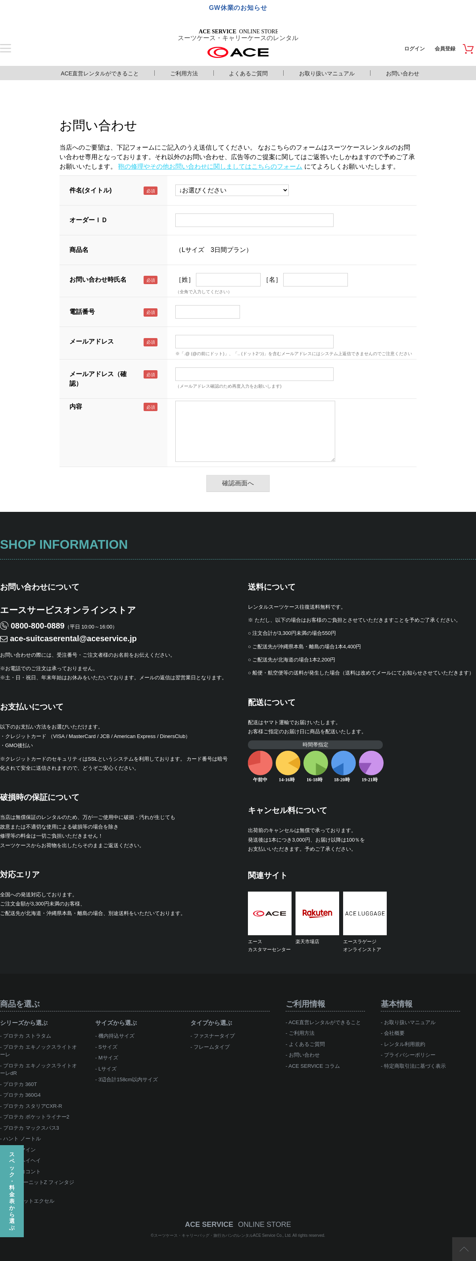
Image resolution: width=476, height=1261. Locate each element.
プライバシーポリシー (410, 1055)
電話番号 (82, 311)
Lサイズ (107, 1069)
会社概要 (394, 1033)
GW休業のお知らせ (238, 7)
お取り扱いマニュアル (327, 73)
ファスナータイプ (214, 1036)
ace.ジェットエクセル (28, 1201)
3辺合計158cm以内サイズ (128, 1079)
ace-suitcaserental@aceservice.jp (73, 638)
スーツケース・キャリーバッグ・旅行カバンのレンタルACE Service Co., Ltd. (223, 1235)
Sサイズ (107, 1047)
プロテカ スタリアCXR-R (32, 1106)
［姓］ (184, 279)
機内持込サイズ (116, 1036)
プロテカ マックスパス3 (31, 1128)
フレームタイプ (212, 1047)
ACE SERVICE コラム (314, 1066)
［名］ (272, 279)
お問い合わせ (402, 73)
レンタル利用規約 (404, 1044)
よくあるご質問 (248, 73)
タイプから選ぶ (211, 1022)
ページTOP (464, 1249)
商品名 (78, 249)
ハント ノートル (22, 1139)
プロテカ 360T (20, 1084)
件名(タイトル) (90, 190)
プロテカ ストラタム (27, 1036)
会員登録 (445, 49)
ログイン (414, 49)
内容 (75, 406)
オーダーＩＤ (88, 220)
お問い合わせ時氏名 (98, 279)
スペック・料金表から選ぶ (12, 1191)
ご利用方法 (184, 73)
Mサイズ (108, 1058)
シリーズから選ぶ (24, 1022)
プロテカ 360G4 (22, 1095)
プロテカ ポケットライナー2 (36, 1117)
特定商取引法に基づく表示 (415, 1066)
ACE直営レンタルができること (100, 73)
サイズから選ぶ (116, 1022)
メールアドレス (91, 341)
